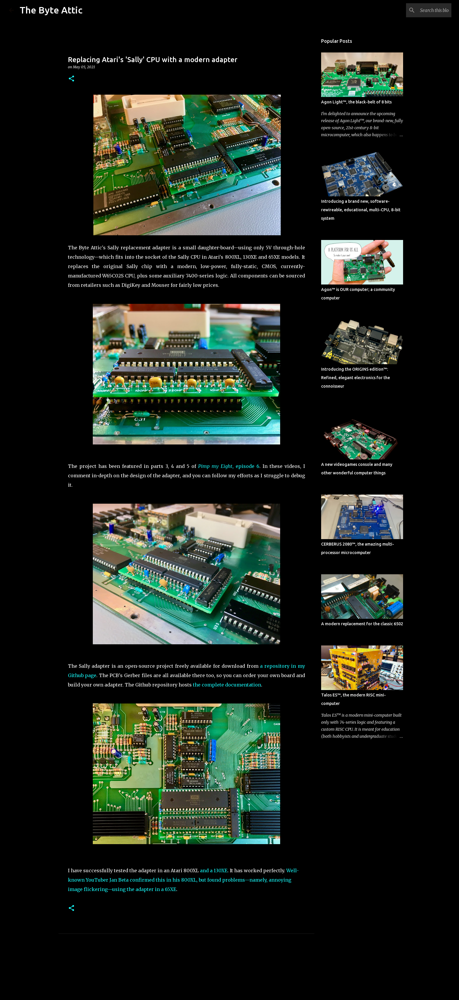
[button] (71, 79)
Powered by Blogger (229, 967)
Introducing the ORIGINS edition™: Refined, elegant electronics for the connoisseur (355, 378)
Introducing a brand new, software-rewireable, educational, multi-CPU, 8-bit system (360, 210)
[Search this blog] (420, 10)
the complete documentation (227, 685)
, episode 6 (228, 466)
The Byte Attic (51, 10)
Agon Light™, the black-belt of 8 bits (356, 102)
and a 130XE (213, 870)
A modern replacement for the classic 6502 (362, 623)
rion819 (243, 980)
